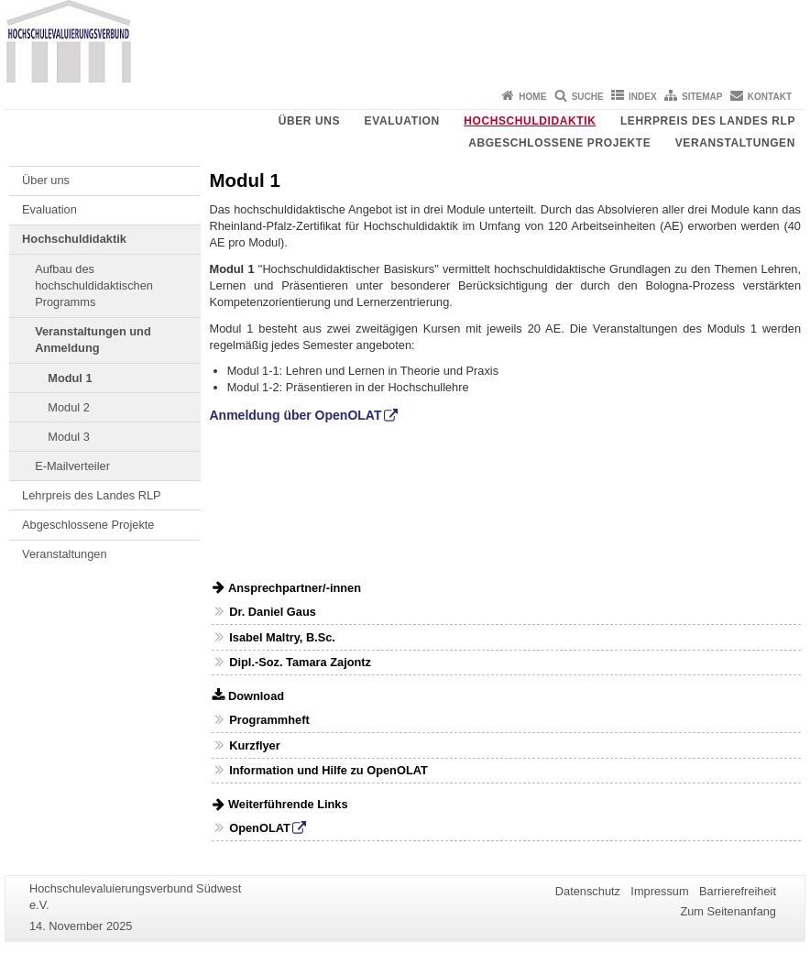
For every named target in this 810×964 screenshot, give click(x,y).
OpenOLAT (259, 828)
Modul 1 (70, 378)
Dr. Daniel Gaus (272, 612)
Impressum (659, 891)
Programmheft (269, 720)
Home (532, 97)
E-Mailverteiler (72, 466)
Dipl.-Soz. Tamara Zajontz (300, 662)
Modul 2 (69, 407)
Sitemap (702, 97)
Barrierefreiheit (737, 891)
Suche (588, 97)
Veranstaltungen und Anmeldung (93, 339)
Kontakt (770, 97)
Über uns (309, 121)
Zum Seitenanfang (728, 911)
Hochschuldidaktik (530, 121)
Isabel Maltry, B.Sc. (282, 637)
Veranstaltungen (735, 143)
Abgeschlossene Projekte (559, 143)
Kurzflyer (254, 745)
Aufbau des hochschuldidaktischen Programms (94, 286)
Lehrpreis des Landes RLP (707, 121)
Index (643, 97)
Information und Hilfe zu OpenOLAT (328, 770)
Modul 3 (69, 437)
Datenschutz (587, 891)
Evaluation (402, 121)
